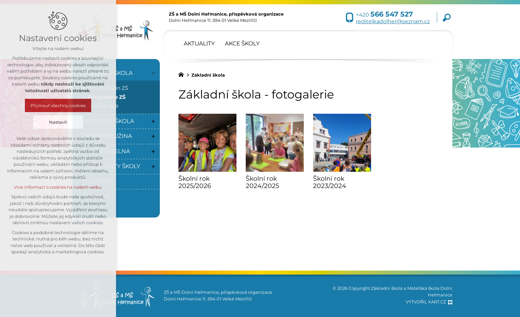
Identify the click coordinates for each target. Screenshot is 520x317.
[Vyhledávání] (446, 17)
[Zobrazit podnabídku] (153, 121)
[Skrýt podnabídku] (153, 73)
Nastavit (28, 122)
